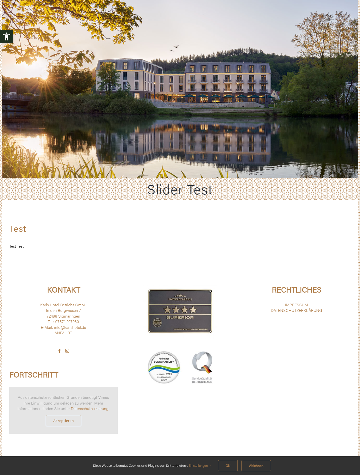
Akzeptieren (63, 420)
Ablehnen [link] (256, 465)
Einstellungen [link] (199, 465)
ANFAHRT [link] (63, 333)
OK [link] (228, 465)
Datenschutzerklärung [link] (89, 408)
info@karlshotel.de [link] (70, 327)
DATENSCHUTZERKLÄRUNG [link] (296, 310)
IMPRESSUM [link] (296, 305)
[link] (6, 36)
